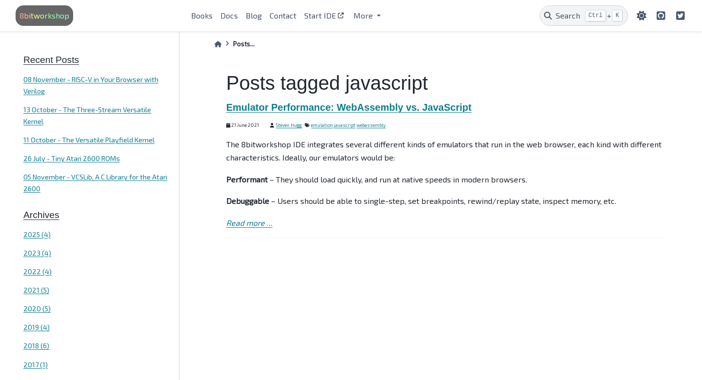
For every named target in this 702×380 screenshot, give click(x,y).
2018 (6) (36, 345)
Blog (254, 15)
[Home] (217, 44)
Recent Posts (51, 60)
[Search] (584, 15)
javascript (344, 125)
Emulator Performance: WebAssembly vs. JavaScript (348, 107)
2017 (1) (35, 364)
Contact (283, 15)
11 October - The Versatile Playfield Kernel (89, 140)
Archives (41, 215)
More (364, 15)
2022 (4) (37, 271)
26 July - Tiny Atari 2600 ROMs (71, 158)
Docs (229, 15)
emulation (322, 125)
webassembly (371, 125)
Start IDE (320, 15)
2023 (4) (37, 253)
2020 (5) (37, 308)
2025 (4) (37, 234)
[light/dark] (641, 15)
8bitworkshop (44, 15)
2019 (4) (36, 327)
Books (202, 15)
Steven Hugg (289, 125)
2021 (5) (36, 290)
